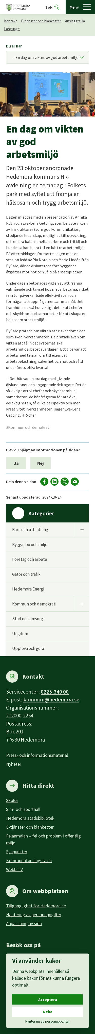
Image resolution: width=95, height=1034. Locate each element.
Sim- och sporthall (23, 809)
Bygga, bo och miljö (29, 544)
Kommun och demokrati (34, 604)
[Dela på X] (65, 482)
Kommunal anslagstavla (29, 860)
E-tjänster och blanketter (41, 21)
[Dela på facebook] (44, 482)
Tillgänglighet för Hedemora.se (36, 906)
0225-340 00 (55, 691)
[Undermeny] (82, 529)
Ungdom (20, 633)
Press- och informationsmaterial (37, 755)
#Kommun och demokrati (28, 427)
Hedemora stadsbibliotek (30, 818)
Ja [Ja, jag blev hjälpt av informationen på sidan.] (16, 463)
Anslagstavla (75, 21)
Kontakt (10, 21)
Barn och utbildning (30, 529)
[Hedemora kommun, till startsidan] (18, 7)
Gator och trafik (26, 574)
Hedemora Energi (28, 589)
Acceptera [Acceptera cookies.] (47, 999)
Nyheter (13, 764)
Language (12, 28)
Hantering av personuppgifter (33, 914)
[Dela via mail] (75, 482)
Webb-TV (14, 869)
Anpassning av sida (24, 923)
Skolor (12, 800)
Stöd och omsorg (27, 618)
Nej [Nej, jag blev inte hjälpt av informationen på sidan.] (40, 463)
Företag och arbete (29, 559)
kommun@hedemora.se (51, 699)
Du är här (14, 45)
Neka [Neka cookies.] (47, 1011)
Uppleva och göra (28, 648)
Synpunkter (16, 852)
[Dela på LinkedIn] (54, 482)
